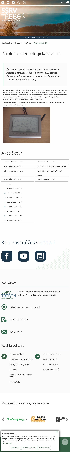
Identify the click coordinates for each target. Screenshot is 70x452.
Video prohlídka (52, 354)
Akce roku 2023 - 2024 (13, 166)
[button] (4, 419)
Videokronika (50, 364)
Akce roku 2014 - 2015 (14, 193)
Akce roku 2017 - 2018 (14, 206)
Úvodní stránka (7, 43)
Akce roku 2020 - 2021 (14, 220)
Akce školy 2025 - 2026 (13, 162)
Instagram (13, 2)
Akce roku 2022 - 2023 (13, 179)
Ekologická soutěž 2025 (13, 171)
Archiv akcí (27, 43)
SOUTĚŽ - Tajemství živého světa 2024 (51, 171)
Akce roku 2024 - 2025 (47, 162)
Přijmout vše (15, 447)
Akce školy (18, 43)
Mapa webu (15, 382)
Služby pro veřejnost (19, 364)
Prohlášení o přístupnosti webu (21, 376)
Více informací (7, 443)
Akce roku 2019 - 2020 (14, 216)
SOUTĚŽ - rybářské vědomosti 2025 (52, 166)
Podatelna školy (17, 354)
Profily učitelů (51, 369)
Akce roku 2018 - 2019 (14, 211)
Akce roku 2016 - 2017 (41, 43)
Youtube (8, 2)
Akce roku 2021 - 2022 (47, 179)
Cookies (13, 369)
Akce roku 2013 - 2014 (14, 188)
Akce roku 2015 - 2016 (14, 197)
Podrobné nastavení (29, 447)
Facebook (2, 2)
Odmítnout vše (44, 447)
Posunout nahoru (65, 442)
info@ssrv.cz (16, 331)
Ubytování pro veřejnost (20, 359)
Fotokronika (50, 359)
